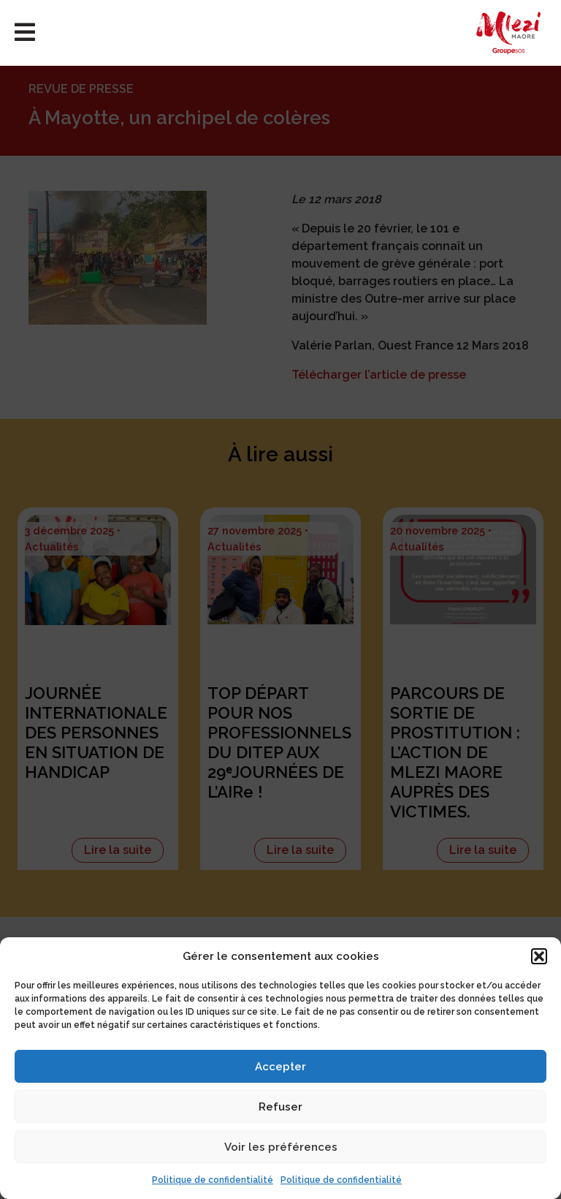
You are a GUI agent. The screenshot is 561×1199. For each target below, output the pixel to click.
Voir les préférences (280, 1147)
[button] (539, 956)
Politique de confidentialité (212, 1180)
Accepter (280, 1066)
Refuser (280, 1106)
